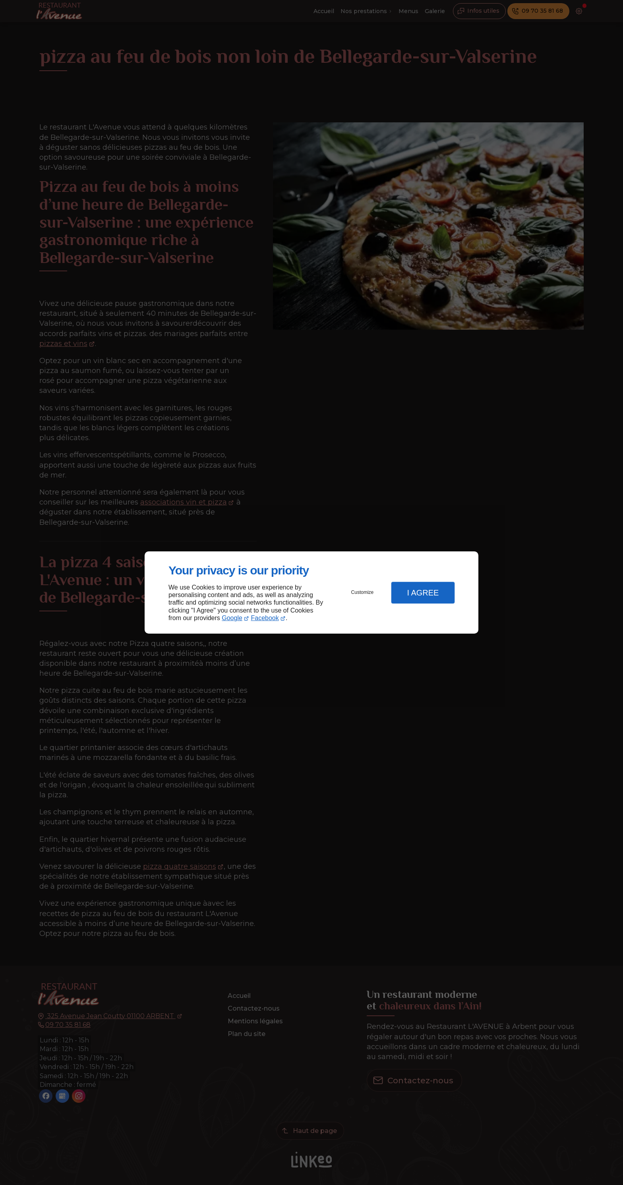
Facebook (265, 618)
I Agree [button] (423, 592)
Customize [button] (362, 592)
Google (232, 618)
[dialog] (311, 592)
